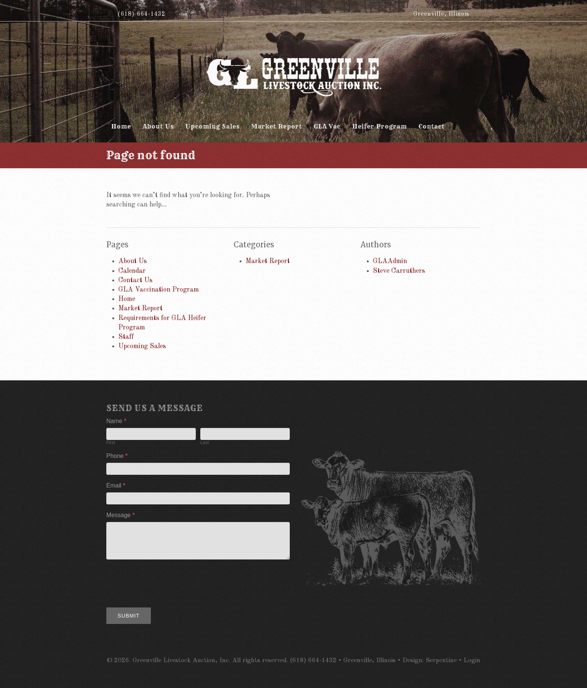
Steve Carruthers (399, 271)
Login (471, 660)
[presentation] (163, 581)
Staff (126, 337)
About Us (132, 261)
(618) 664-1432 (141, 14)
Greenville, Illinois (441, 14)
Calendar (132, 271)
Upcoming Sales (142, 346)
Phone (117, 456)
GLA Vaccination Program (158, 289)
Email (115, 485)
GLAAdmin (390, 261)
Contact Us (135, 280)
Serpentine (441, 660)
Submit (129, 616)
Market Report (140, 308)
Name (116, 421)
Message (120, 515)
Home (126, 299)
